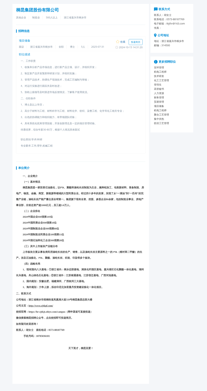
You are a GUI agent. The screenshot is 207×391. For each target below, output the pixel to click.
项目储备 (159, 106)
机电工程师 (160, 71)
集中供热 (159, 119)
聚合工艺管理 (161, 114)
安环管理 (159, 67)
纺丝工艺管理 (161, 123)
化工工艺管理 (161, 80)
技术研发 (159, 76)
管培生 (157, 84)
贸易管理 (159, 101)
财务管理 (159, 97)
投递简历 (135, 42)
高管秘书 (159, 89)
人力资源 (159, 93)
